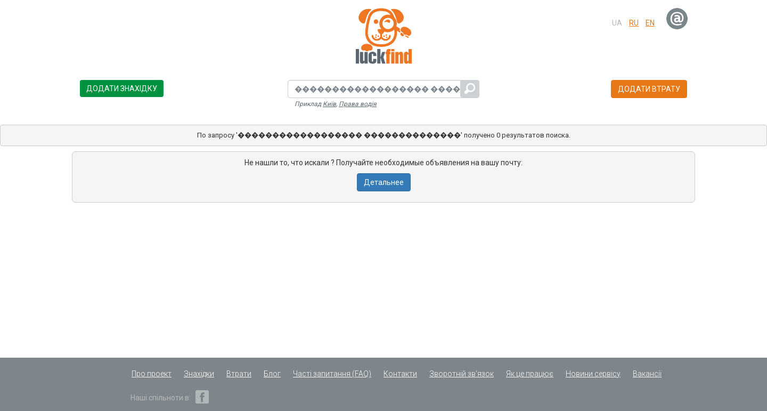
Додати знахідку (121, 88)
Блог (272, 373)
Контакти (400, 373)
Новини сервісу (593, 373)
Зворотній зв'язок (461, 373)
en (650, 23)
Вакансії (647, 373)
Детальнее (384, 182)
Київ (329, 104)
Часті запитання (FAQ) (332, 373)
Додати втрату (649, 89)
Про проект (152, 373)
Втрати (238, 373)
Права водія (358, 104)
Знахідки (199, 373)
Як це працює (529, 373)
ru (634, 23)
